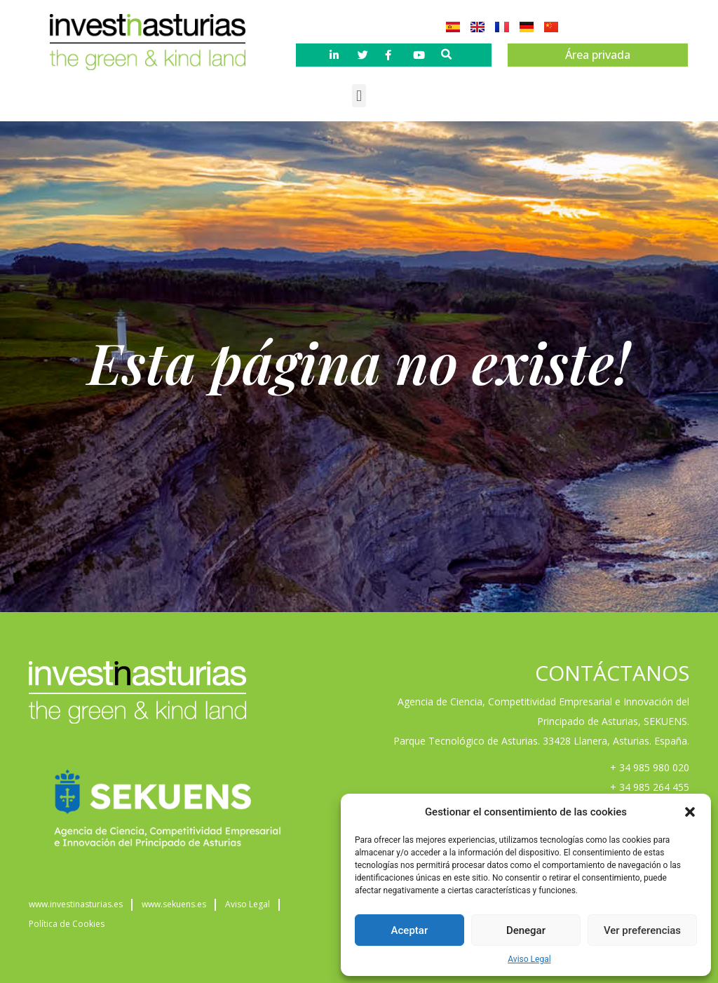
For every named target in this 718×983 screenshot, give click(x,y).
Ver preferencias (642, 930)
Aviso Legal (529, 959)
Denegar (526, 930)
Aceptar (409, 930)
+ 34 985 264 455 (649, 787)
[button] (690, 812)
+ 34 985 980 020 (649, 767)
